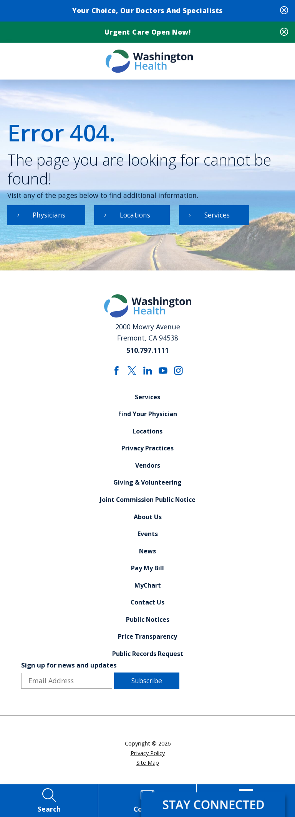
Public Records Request (147, 657)
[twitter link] (132, 372)
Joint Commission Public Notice (147, 502)
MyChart (147, 588)
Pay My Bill (147, 570)
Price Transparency (147, 639)
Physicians (49, 216)
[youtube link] (163, 372)
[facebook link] (116, 372)
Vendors (147, 467)
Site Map (147, 765)
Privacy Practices (147, 450)
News (147, 554)
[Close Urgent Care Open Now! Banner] (284, 33)
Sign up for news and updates (69, 669)
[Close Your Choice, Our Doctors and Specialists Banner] (284, 10)
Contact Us (148, 605)
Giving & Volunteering (147, 484)
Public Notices (147, 622)
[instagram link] (178, 372)
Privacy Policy (148, 756)
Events (148, 536)
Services (218, 216)
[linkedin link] (147, 372)
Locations (136, 216)
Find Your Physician (147, 416)
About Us (148, 519)
